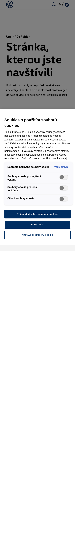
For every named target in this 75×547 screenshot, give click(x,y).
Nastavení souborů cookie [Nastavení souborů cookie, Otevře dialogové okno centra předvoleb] (37, 235)
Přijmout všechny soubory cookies (37, 214)
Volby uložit (38, 224)
